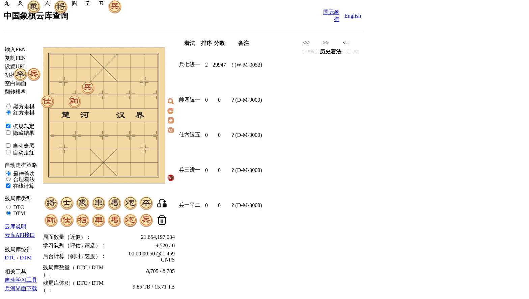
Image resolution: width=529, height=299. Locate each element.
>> (326, 43)
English (352, 16)
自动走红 (22, 152)
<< (306, 43)
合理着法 (23, 179)
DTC (18, 207)
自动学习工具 (21, 280)
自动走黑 (22, 146)
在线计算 (22, 186)
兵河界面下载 (21, 288)
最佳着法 (23, 174)
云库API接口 (20, 235)
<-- (346, 43)
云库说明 (15, 226)
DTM (18, 213)
